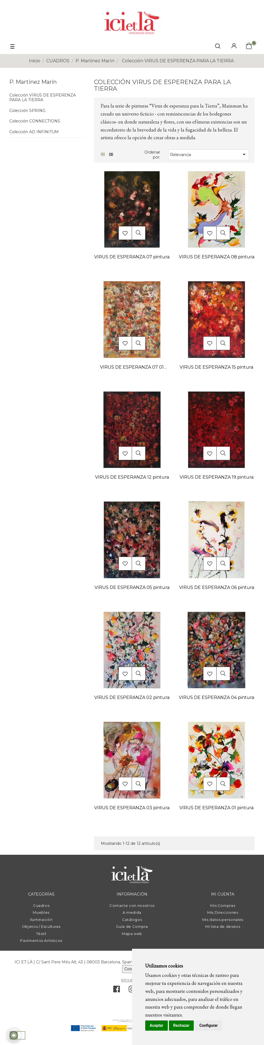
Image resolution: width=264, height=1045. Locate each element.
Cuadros (41, 905)
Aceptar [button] (156, 1025)
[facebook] (116, 990)
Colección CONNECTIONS (34, 121)
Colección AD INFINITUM (34, 132)
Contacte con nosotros (132, 905)
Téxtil (41, 933)
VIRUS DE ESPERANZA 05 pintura (132, 587)
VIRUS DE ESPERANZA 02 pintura (131, 697)
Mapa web (132, 933)
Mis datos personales (222, 919)
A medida (132, 912)
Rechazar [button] (181, 1025)
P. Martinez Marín (33, 82)
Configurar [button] (208, 1025)
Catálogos (132, 919)
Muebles (41, 912)
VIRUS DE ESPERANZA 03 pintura (131, 807)
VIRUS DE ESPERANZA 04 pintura (216, 697)
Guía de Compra (132, 926)
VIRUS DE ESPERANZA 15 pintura (216, 367)
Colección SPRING (27, 110)
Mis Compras (222, 905)
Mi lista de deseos (222, 926)
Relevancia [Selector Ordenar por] (208, 154)
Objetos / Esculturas (41, 926)
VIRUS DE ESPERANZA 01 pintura (216, 807)
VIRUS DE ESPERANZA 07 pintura (131, 256)
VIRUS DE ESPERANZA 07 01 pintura (132, 368)
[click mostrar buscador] (217, 47)
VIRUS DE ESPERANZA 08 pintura (216, 256)
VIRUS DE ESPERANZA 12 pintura (132, 477)
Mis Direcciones (222, 912)
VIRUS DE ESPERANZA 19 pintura (217, 477)
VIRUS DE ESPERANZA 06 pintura (216, 587)
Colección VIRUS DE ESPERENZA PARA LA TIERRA (42, 98)
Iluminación (41, 919)
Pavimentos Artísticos (41, 940)
